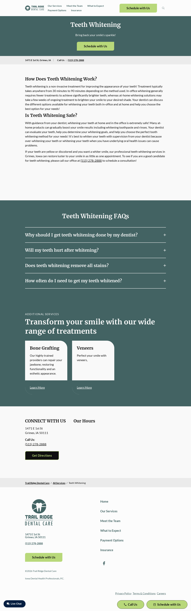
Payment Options (57, 10)
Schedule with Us (138, 8)
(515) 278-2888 (76, 60)
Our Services (55, 5)
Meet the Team (75, 5)
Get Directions (42, 455)
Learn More (37, 387)
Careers (161, 593)
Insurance (76, 10)
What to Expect (95, 5)
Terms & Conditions (144, 593)
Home (104, 501)
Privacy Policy (123, 593)
